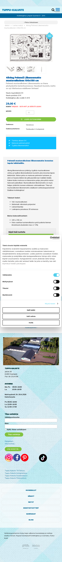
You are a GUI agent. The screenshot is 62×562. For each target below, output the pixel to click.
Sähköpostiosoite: (12, 417)
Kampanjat (31, 514)
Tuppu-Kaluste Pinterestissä (15, 478)
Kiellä (31, 323)
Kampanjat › (9, 441)
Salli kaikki (31, 310)
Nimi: (7, 423)
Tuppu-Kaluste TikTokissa (15, 471)
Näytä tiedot (50, 304)
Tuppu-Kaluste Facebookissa (16, 476)
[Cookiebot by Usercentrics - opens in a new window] (50, 237)
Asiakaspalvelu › (31, 327)
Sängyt (31, 496)
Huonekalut (31, 490)
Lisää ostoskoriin (31, 119)
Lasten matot (18, 25)
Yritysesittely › (10, 444)
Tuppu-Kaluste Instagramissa (16, 473)
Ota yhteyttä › (13, 449)
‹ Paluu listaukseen (31, 22)
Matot (7, 25)
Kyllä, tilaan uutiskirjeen (16, 429)
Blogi (31, 519)
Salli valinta (31, 316)
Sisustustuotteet (31, 508)
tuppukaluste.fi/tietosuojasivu (29, 269)
